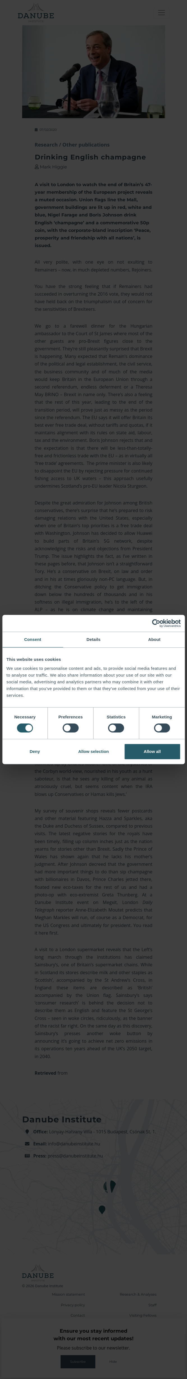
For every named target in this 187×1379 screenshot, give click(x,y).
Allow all (152, 751)
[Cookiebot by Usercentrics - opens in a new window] (156, 623)
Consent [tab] (32, 639)
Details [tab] (94, 639)
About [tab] (154, 639)
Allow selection (93, 751)
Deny (35, 751)
